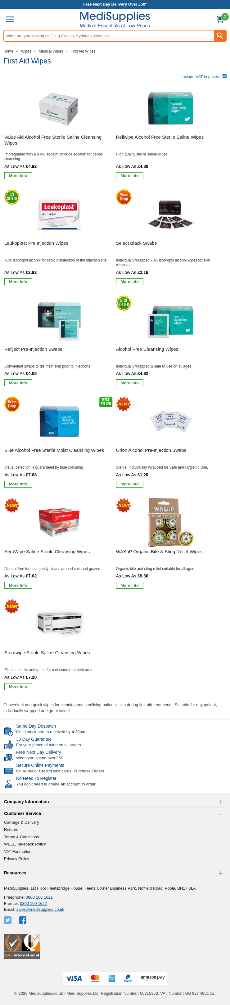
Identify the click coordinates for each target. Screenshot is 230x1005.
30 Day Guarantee (34, 739)
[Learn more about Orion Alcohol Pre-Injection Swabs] (130, 484)
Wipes (26, 51)
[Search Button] (220, 35)
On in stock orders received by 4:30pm (50, 731)
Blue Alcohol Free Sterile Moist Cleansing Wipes (54, 450)
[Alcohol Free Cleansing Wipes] (171, 342)
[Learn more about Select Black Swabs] (130, 281)
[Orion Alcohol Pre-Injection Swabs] (171, 443)
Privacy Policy (16, 858)
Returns (11, 829)
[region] (59, 108)
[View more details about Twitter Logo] (8, 920)
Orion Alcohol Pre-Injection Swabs (151, 450)
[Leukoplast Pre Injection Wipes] (59, 238)
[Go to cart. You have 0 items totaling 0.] (220, 20)
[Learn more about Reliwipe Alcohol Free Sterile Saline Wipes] (130, 175)
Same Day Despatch (36, 726)
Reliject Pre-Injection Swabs (33, 349)
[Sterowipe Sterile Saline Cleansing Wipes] (59, 645)
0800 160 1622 (33, 903)
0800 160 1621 (39, 897)
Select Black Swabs (136, 243)
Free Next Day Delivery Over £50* (115, 4)
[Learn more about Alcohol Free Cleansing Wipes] (130, 382)
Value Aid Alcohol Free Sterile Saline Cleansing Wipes (52, 140)
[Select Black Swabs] (171, 238)
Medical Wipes (51, 51)
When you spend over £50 (39, 758)
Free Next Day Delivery (38, 752)
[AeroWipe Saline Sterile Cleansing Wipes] (59, 544)
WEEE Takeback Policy (25, 844)
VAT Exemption (17, 851)
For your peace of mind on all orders (48, 745)
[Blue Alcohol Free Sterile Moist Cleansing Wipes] (59, 443)
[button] (115, 802)
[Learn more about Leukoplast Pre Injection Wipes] (18, 281)
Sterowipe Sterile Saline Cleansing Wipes (47, 652)
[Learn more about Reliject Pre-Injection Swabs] (18, 382)
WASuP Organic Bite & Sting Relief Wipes (159, 551)
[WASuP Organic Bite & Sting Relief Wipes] (171, 544)
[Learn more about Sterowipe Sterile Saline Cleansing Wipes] (18, 686)
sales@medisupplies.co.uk (40, 909)
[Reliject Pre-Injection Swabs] (59, 342)
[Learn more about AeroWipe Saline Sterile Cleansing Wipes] (18, 585)
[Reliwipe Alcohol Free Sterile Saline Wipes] (171, 132)
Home (8, 51)
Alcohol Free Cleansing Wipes (147, 349)
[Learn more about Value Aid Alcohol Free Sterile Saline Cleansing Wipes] (18, 175)
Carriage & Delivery (21, 822)
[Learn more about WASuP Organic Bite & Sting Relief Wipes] (130, 585)
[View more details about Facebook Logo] (23, 920)
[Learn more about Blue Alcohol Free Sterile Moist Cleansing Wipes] (18, 484)
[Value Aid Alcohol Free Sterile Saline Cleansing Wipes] (59, 132)
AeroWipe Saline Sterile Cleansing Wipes (47, 551)
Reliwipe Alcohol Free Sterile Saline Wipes (160, 137)
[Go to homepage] (115, 20)
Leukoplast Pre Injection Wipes (36, 243)
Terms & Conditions (21, 837)
